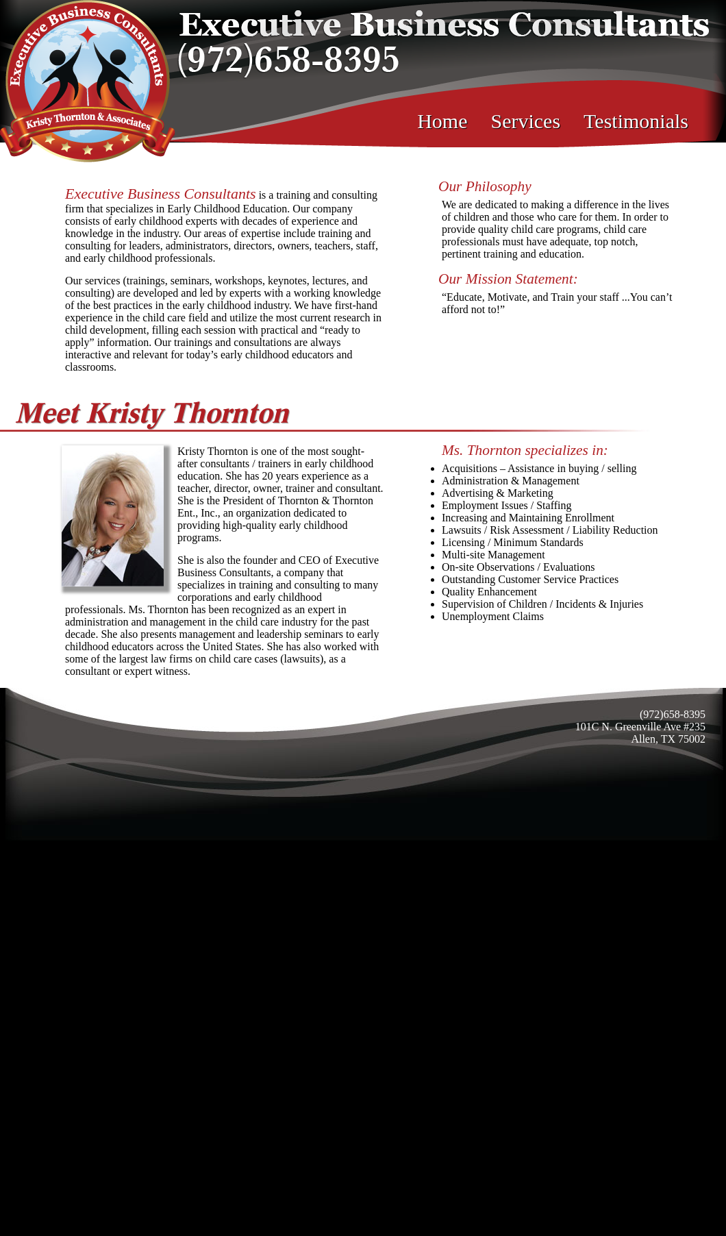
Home (442, 121)
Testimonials (636, 121)
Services (525, 121)
